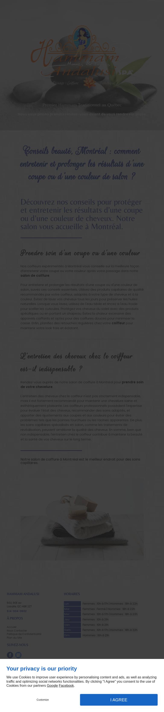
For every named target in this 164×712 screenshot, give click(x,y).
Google (52, 685)
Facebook (66, 685)
